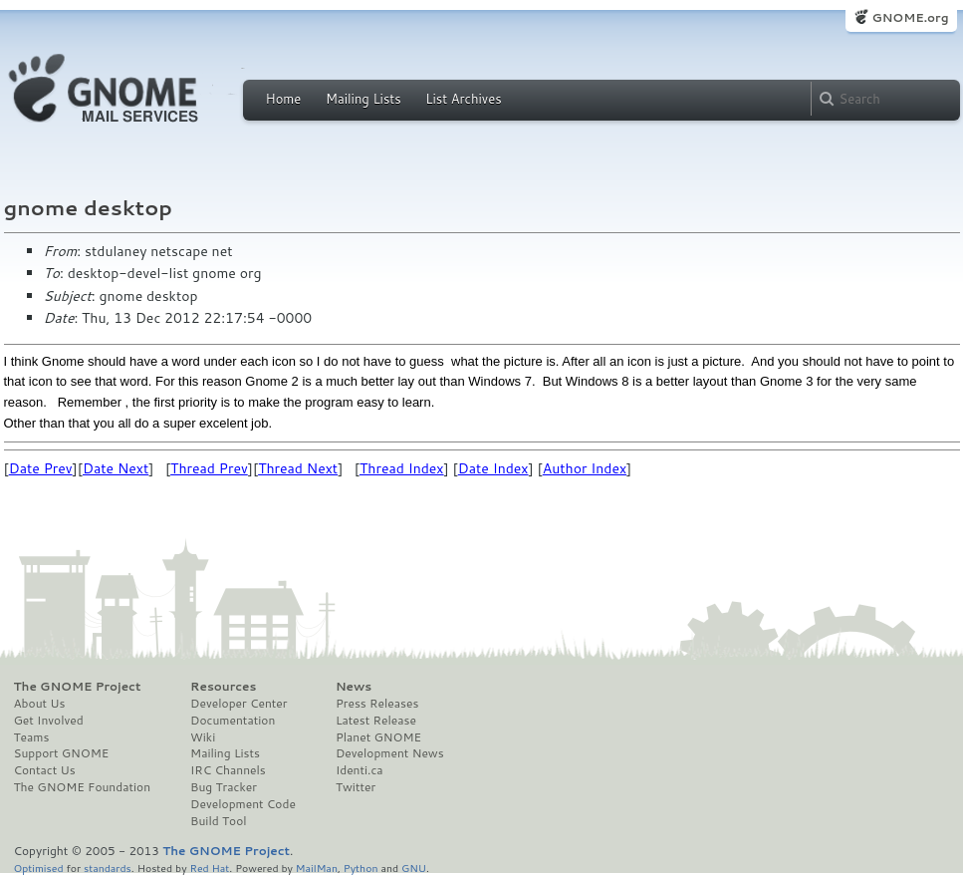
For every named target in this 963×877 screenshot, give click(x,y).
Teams (32, 737)
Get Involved (49, 721)
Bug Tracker (223, 787)
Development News (390, 753)
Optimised (39, 867)
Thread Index (402, 468)
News (353, 687)
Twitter (355, 787)
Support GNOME (62, 753)
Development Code (243, 804)
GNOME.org (909, 17)
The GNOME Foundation (82, 787)
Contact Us (45, 770)
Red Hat (209, 867)
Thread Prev (209, 468)
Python (361, 867)
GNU (413, 867)
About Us (40, 704)
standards (107, 867)
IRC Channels (228, 770)
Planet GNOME (378, 737)
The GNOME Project (77, 687)
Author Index (584, 468)
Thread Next (298, 468)
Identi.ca (359, 770)
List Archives (463, 99)
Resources (223, 687)
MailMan (317, 867)
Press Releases (377, 704)
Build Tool (218, 821)
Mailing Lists (363, 99)
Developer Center (238, 704)
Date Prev (41, 468)
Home (284, 99)
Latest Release (376, 721)
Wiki (202, 737)
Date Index (493, 468)
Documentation (232, 721)
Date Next (115, 468)
